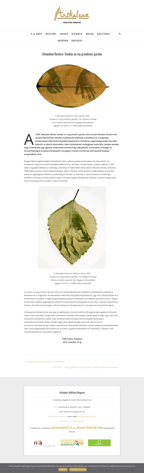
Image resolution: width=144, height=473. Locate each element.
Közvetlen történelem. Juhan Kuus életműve (44, 361)
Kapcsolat (77, 40)
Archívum (63, 40)
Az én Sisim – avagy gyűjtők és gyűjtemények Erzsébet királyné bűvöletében (86, 367)
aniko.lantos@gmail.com (87, 416)
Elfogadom (63, 469)
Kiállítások (103, 34)
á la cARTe (36, 34)
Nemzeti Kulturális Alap (90, 427)
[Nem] (141, 468)
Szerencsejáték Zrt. (62, 427)
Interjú (64, 34)
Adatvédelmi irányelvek (78, 469)
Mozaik (90, 34)
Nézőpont (51, 34)
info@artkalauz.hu (77, 421)
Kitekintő (77, 34)
